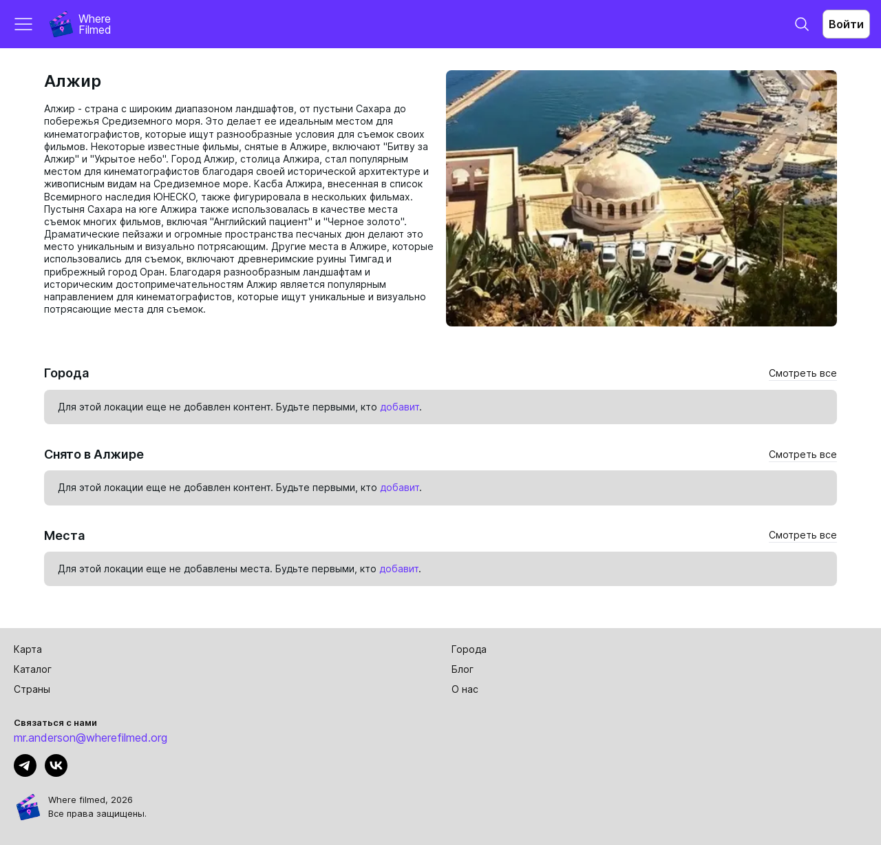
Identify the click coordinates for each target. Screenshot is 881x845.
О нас (465, 689)
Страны (32, 689)
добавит (399, 407)
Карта (28, 649)
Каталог (33, 669)
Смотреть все (803, 373)
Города (469, 649)
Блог (463, 669)
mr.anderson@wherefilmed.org (90, 737)
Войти (846, 24)
